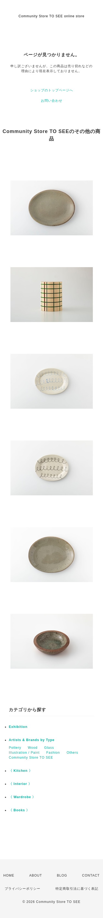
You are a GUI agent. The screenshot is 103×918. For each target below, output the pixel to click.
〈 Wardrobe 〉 (22, 797)
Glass (49, 748)
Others (72, 753)
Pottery (15, 748)
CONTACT (91, 875)
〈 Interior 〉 (20, 784)
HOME (8, 875)
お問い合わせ (51, 101)
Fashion (53, 753)
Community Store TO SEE (31, 757)
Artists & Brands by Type (31, 740)
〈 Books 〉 (19, 810)
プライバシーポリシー (22, 889)
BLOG (62, 875)
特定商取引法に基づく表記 (76, 889)
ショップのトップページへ (51, 90)
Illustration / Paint (24, 753)
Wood (32, 748)
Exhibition (18, 727)
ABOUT (35, 875)
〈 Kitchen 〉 (20, 771)
